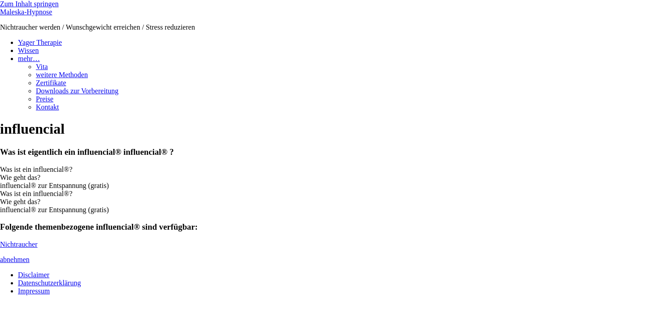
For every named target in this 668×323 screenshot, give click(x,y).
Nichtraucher (19, 244)
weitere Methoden (62, 75)
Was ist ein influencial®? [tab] (36, 169)
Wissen (28, 50)
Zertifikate (51, 83)
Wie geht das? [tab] (20, 177)
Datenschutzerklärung (49, 283)
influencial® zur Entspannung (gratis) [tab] (54, 185)
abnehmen (15, 259)
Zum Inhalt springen (29, 4)
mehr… (29, 58)
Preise (44, 99)
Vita (42, 66)
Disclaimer (33, 275)
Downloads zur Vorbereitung (77, 91)
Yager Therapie (40, 42)
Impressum (34, 291)
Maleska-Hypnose (26, 12)
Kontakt (47, 107)
